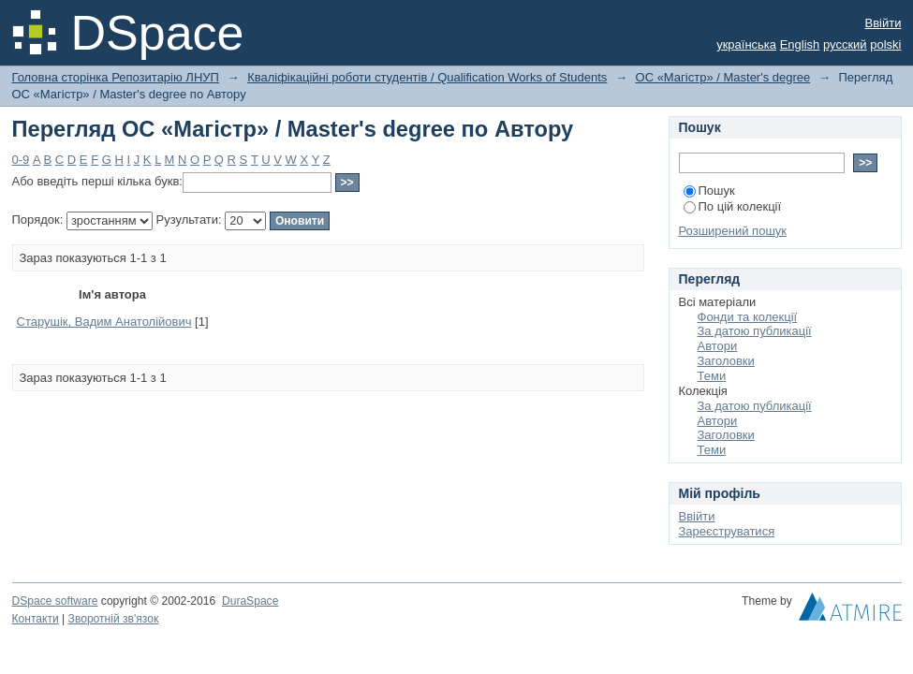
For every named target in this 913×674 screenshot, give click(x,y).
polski (885, 44)
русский (845, 44)
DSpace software (55, 601)
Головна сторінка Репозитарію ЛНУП (115, 77)
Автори (718, 346)
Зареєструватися (727, 531)
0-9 (21, 160)
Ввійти (883, 23)
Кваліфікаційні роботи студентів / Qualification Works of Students (427, 77)
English (800, 44)
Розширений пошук (733, 231)
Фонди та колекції (748, 317)
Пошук (709, 190)
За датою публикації (755, 331)
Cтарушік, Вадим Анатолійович (104, 322)
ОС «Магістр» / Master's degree (723, 77)
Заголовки (726, 361)
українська (746, 44)
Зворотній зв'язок (113, 618)
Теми (712, 376)
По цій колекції (733, 206)
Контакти (35, 618)
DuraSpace (250, 601)
